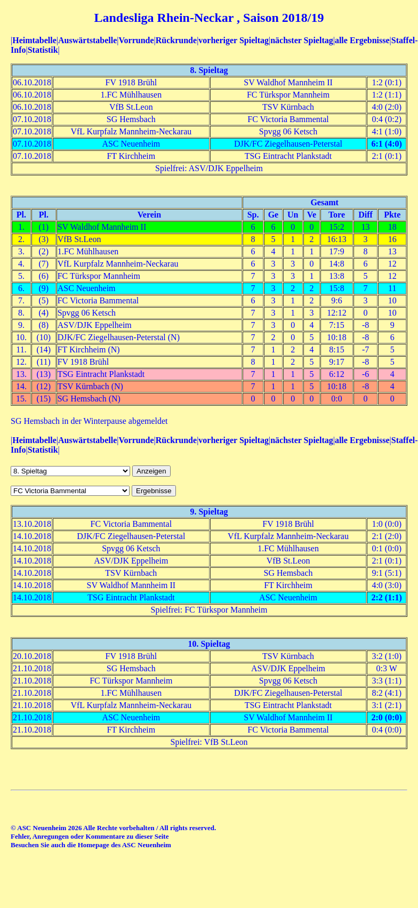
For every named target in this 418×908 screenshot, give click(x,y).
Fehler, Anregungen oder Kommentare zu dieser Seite (89, 836)
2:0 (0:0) (387, 717)
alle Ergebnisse (362, 40)
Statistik (43, 49)
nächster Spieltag (301, 40)
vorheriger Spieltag (233, 40)
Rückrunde (176, 40)
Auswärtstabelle (87, 40)
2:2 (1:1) (387, 597)
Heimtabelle (34, 40)
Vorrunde (136, 40)
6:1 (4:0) (387, 143)
